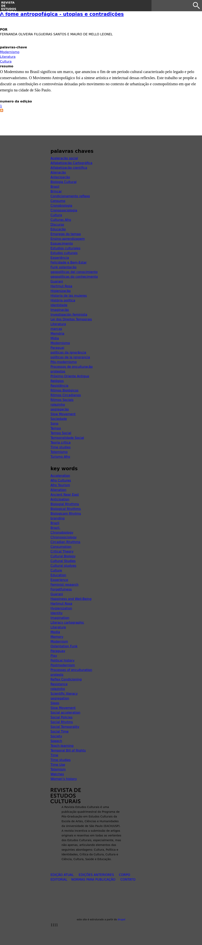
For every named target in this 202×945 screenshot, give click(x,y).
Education (58, 575)
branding (57, 518)
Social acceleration (65, 712)
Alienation (58, 490)
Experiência (59, 258)
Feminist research (64, 585)
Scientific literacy (64, 693)
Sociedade (58, 419)
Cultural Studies (63, 561)
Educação (58, 229)
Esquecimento (61, 243)
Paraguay (57, 651)
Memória (57, 333)
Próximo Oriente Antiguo (69, 376)
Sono (54, 423)
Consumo (57, 201)
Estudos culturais (64, 253)
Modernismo (9, 52)
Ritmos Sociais (61, 400)
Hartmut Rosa (61, 286)
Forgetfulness (61, 589)
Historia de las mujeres (68, 295)
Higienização (60, 291)
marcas (56, 329)
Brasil (54, 187)
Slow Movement (63, 414)
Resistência (59, 386)
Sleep (54, 703)
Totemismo (59, 452)
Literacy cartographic (67, 622)
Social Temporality (64, 727)
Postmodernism (62, 665)
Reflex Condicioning (66, 679)
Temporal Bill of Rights (68, 750)
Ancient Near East (64, 494)
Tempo (55, 428)
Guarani (56, 281)
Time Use (57, 765)
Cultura (6, 61)
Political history (62, 660)
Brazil (54, 523)
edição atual (62, 875)
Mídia (54, 338)
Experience (59, 580)
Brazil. (55, 528)
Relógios (57, 381)
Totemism (58, 769)
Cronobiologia (61, 205)
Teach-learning (62, 746)
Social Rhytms (61, 722)
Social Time (59, 731)
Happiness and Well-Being (71, 599)
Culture (56, 570)
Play (53, 656)
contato (127, 879)
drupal (121, 919)
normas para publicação (93, 879)
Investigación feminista (68, 314)
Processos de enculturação (71, 367)
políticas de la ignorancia (70, 357)
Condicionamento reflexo (70, 196)
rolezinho (57, 404)
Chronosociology (63, 537)
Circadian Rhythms (65, 542)
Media (55, 632)
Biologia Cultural (63, 182)
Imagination (59, 618)
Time (54, 755)
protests (56, 675)
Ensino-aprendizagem (67, 239)
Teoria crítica (60, 442)
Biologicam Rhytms (65, 513)
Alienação (58, 172)
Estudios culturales (65, 248)
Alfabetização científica (68, 168)
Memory (56, 637)
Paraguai (57, 348)
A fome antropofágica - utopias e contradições (62, 14)
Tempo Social (60, 433)
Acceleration (60, 476)
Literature (58, 627)
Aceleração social (64, 158)
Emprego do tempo (65, 234)
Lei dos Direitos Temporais (71, 319)
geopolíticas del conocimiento (74, 272)
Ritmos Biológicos (64, 390)
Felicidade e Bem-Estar (68, 262)
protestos (57, 371)
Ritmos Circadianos (65, 395)
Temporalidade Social (67, 438)
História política (62, 300)
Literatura (8, 57)
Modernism (59, 641)
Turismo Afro (60, 457)
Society (56, 736)
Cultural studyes (63, 566)
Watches (57, 774)
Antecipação (60, 177)
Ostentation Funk (64, 646)
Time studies (60, 447)
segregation (59, 698)
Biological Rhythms (65, 509)
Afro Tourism (60, 485)
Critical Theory (62, 551)
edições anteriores (96, 875)
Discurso (57, 224)
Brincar (56, 191)
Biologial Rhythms (64, 504)
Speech (56, 741)
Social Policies (61, 717)
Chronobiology (61, 532)
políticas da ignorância (68, 352)
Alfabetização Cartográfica (71, 163)
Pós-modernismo (63, 362)
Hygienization (61, 608)
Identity (56, 613)
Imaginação (59, 310)
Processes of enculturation (71, 670)
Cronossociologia (63, 210)
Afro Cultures (60, 480)
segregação (59, 409)
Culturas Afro (60, 220)
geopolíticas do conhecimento (74, 277)
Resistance (58, 684)
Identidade (58, 305)
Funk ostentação (63, 267)
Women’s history (63, 779)
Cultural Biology (63, 556)
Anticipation (59, 499)
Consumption (60, 547)
